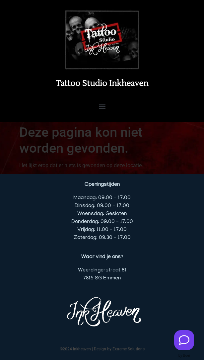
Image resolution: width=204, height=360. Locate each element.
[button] (102, 106)
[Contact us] (184, 340)
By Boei (184, 355)
